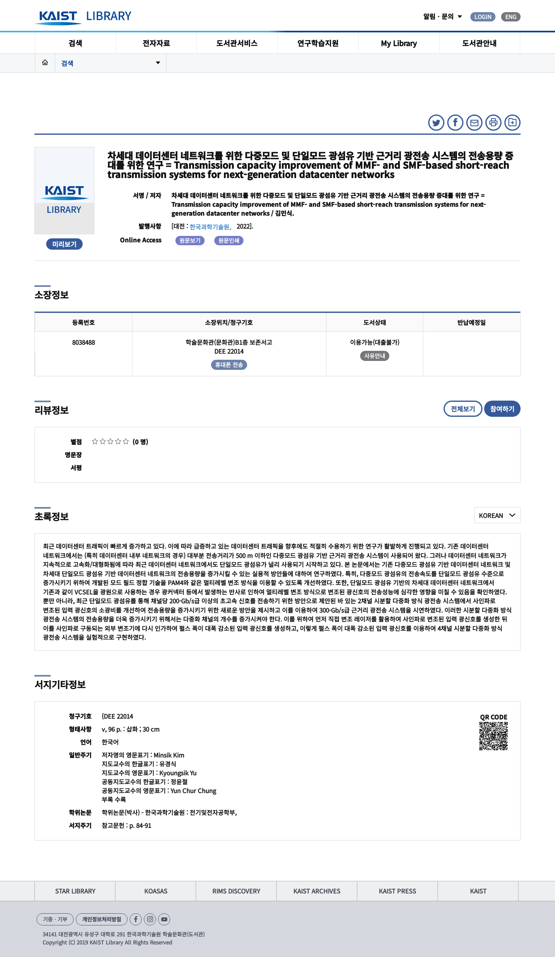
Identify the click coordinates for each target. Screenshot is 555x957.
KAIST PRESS (397, 891)
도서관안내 (479, 43)
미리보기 (64, 244)
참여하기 (502, 409)
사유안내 (374, 356)
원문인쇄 (228, 240)
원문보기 (190, 240)
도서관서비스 (237, 43)
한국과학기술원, (210, 227)
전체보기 (463, 409)
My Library (399, 43)
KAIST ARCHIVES (316, 891)
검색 (75, 43)
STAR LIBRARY (75, 891)
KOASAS (155, 891)
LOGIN (482, 17)
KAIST (478, 891)
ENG (511, 17)
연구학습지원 (318, 43)
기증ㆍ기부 (55, 919)
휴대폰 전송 (229, 365)
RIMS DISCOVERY (236, 891)
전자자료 (156, 43)
